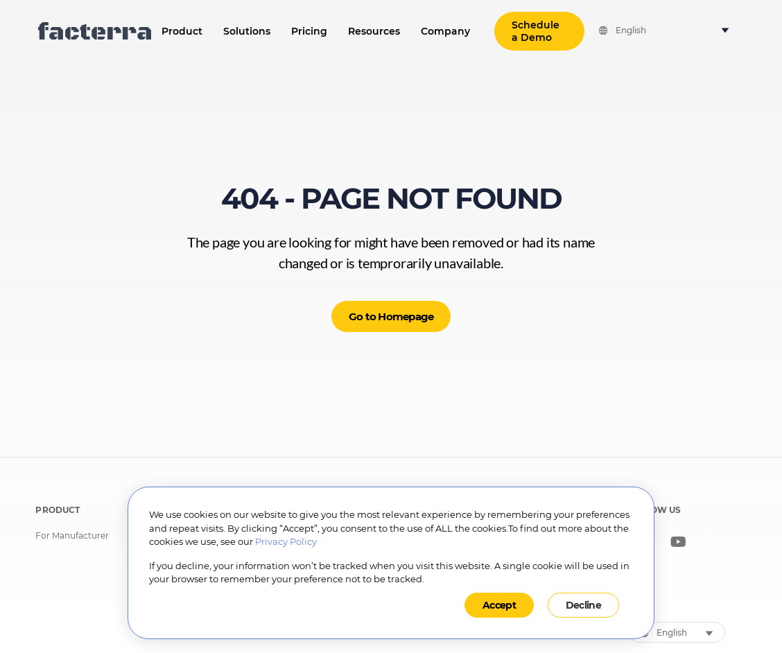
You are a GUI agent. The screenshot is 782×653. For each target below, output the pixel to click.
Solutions (246, 31)
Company (445, 31)
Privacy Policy (286, 541)
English (631, 30)
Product (182, 31)
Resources (374, 31)
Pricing (309, 31)
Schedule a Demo (535, 31)
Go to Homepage (391, 316)
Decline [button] (583, 605)
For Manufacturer (72, 536)
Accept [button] (499, 605)
